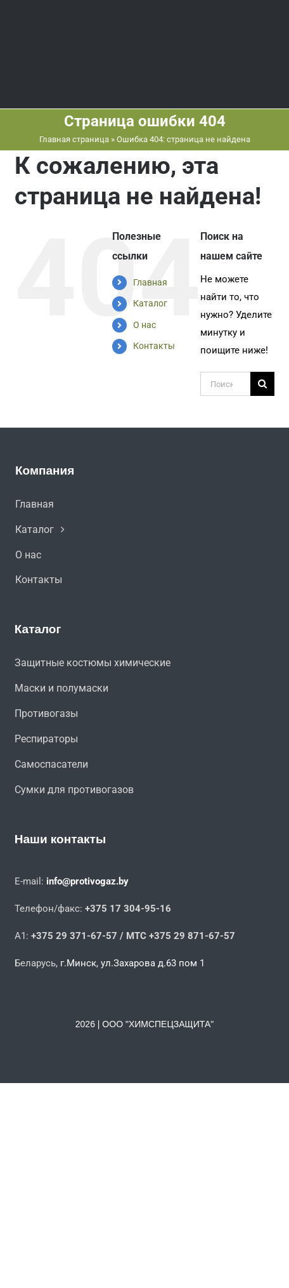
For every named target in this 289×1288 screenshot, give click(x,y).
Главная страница (74, 139)
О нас (144, 325)
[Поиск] (262, 384)
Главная (150, 282)
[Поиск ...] (225, 384)
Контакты (154, 346)
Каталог (150, 303)
